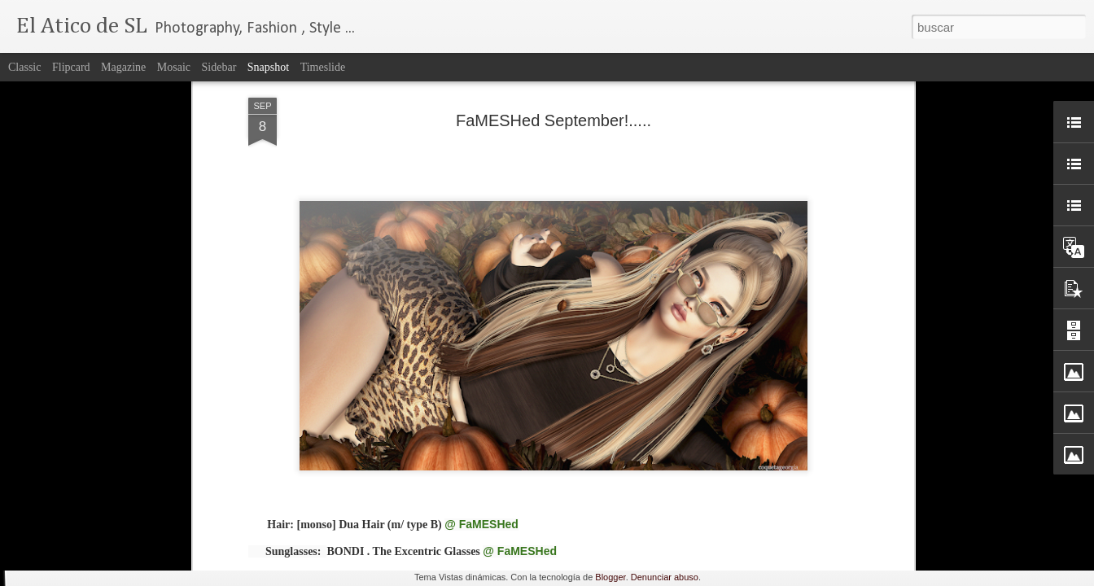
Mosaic (173, 67)
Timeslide (323, 67)
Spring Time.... (498, 502)
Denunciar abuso (664, 577)
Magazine (123, 67)
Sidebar (219, 67)
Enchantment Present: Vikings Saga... (934, 512)
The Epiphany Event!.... (106, 501)
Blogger (610, 577)
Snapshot (268, 67)
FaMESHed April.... (698, 501)
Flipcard (71, 67)
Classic (24, 67)
